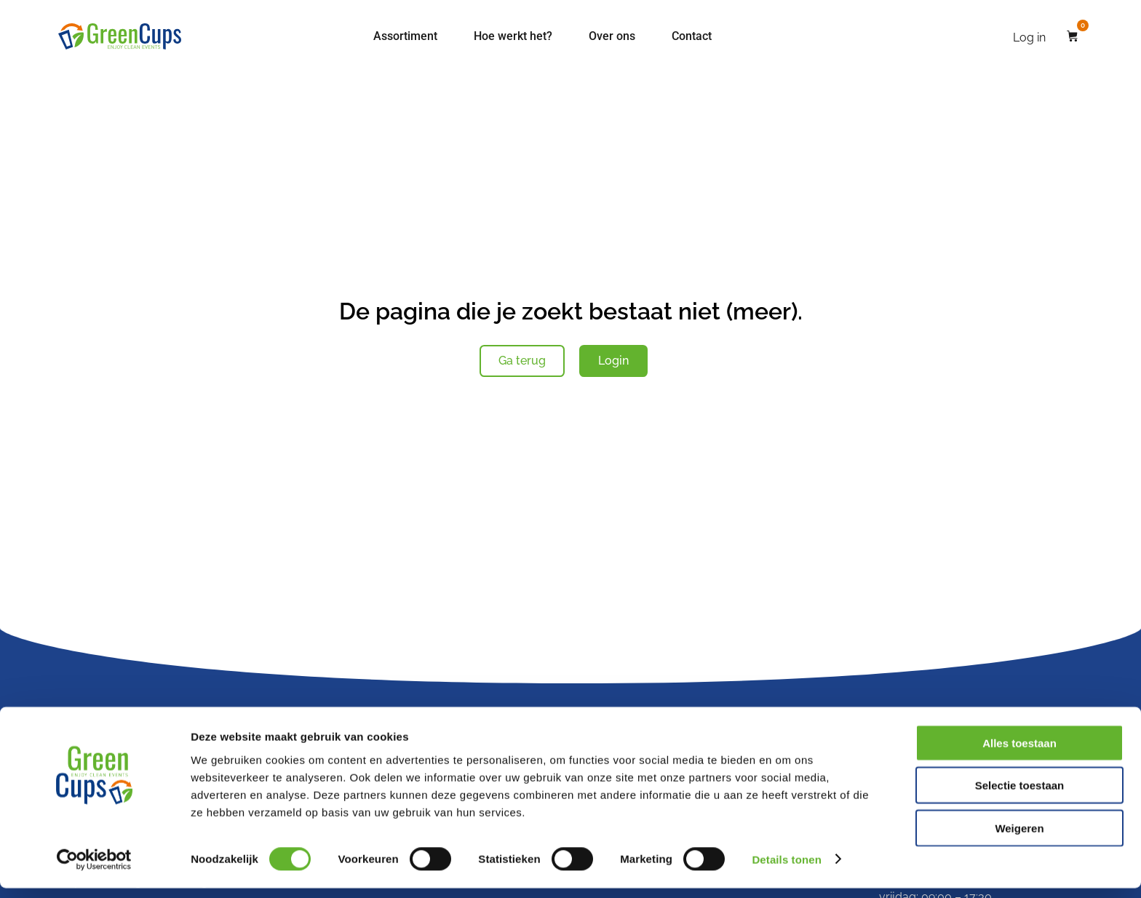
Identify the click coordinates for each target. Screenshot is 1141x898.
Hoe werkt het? (513, 36)
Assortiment (405, 36)
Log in (1029, 37)
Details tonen (786, 869)
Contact (692, 36)
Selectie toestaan (1020, 796)
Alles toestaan (1019, 753)
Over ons (612, 36)
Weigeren (1019, 838)
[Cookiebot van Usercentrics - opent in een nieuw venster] (94, 870)
